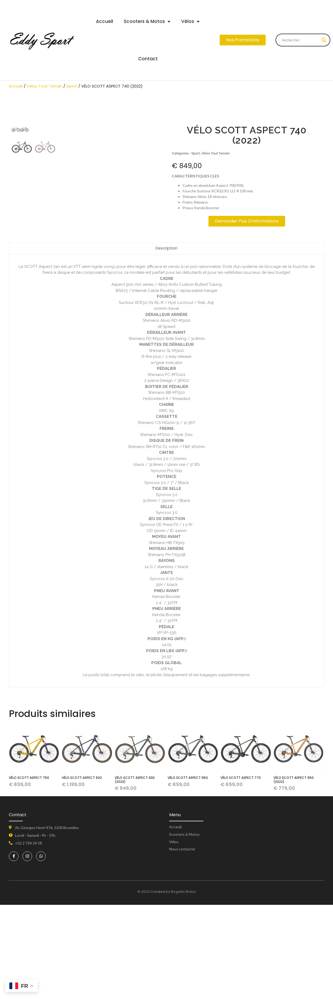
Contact (148, 59)
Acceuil (175, 921)
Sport (71, 86)
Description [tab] (166, 342)
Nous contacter (182, 943)
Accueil (104, 21)
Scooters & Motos (147, 21)
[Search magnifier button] (324, 40)
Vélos (190, 21)
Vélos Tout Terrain (44, 86)
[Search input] (300, 40)
